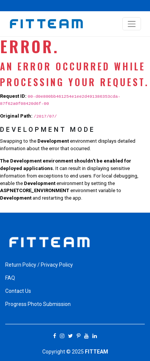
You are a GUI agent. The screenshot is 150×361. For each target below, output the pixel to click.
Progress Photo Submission (38, 304)
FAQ (10, 278)
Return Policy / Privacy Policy (39, 265)
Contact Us (18, 291)
